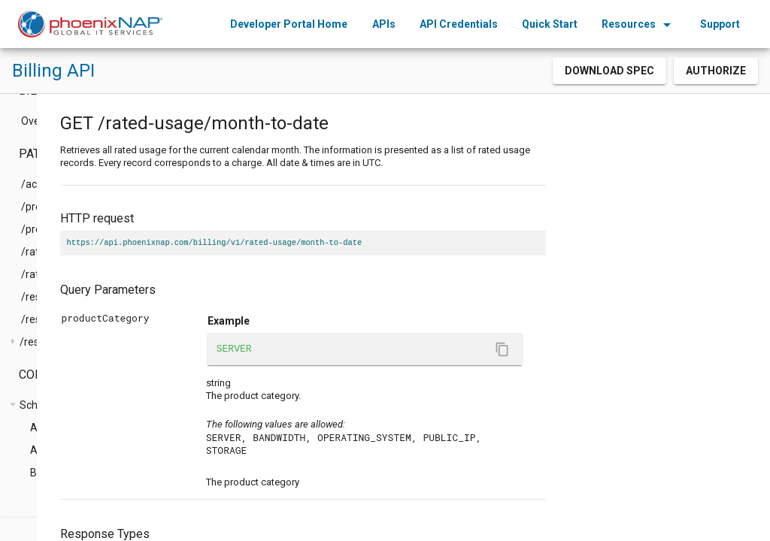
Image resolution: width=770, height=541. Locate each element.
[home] (90, 24)
